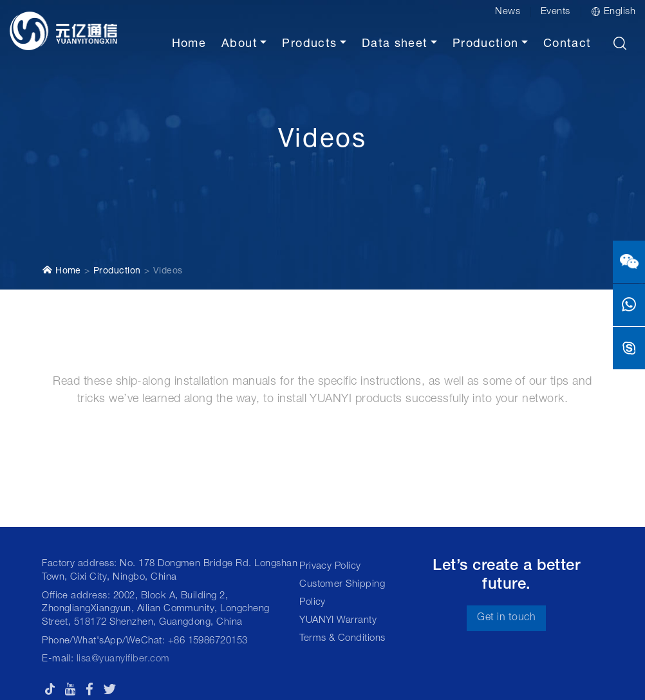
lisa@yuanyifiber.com (123, 659)
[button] (619, 43)
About (239, 44)
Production (486, 44)
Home (189, 44)
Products (309, 44)
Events (555, 12)
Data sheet (395, 44)
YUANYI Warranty (338, 620)
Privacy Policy (330, 566)
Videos (168, 271)
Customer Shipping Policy (342, 593)
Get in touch (506, 618)
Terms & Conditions (342, 638)
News (507, 12)
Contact (567, 44)
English (613, 12)
